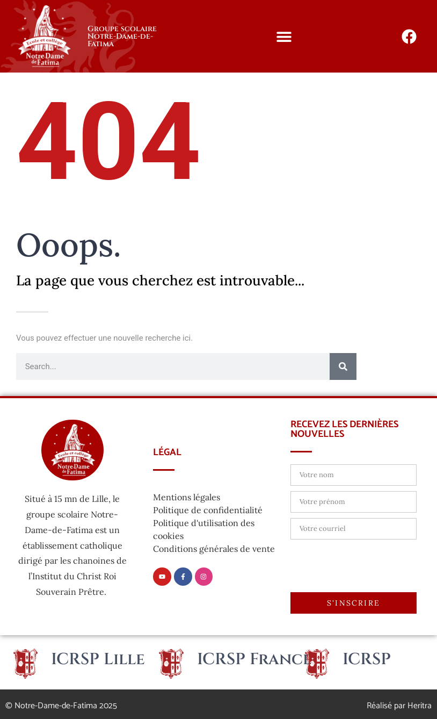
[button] (284, 36)
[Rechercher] (343, 366)
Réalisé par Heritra (399, 706)
